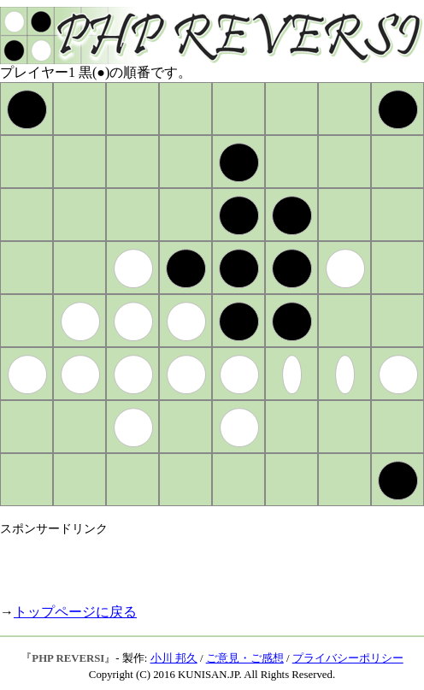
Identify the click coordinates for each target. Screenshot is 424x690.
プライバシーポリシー (347, 658)
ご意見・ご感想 (245, 658)
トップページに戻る (75, 611)
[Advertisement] (200, 562)
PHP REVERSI (68, 658)
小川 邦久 (173, 658)
